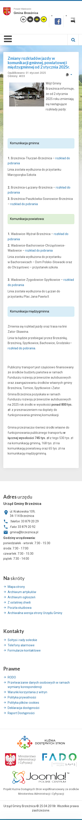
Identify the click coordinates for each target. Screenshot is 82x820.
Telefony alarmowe (21, 645)
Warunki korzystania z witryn (27, 692)
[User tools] (68, 74)
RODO (12, 677)
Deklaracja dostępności (23, 708)
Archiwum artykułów (22, 592)
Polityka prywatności (22, 697)
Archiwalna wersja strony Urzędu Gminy (35, 613)
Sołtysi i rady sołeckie (22, 640)
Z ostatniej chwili (19, 602)
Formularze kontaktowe (24, 650)
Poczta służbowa (19, 607)
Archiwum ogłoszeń (21, 597)
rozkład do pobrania (24, 204)
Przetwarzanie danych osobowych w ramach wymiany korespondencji (39, 685)
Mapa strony (16, 586)
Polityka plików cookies (23, 702)
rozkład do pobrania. (22, 348)
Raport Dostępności (21, 713)
